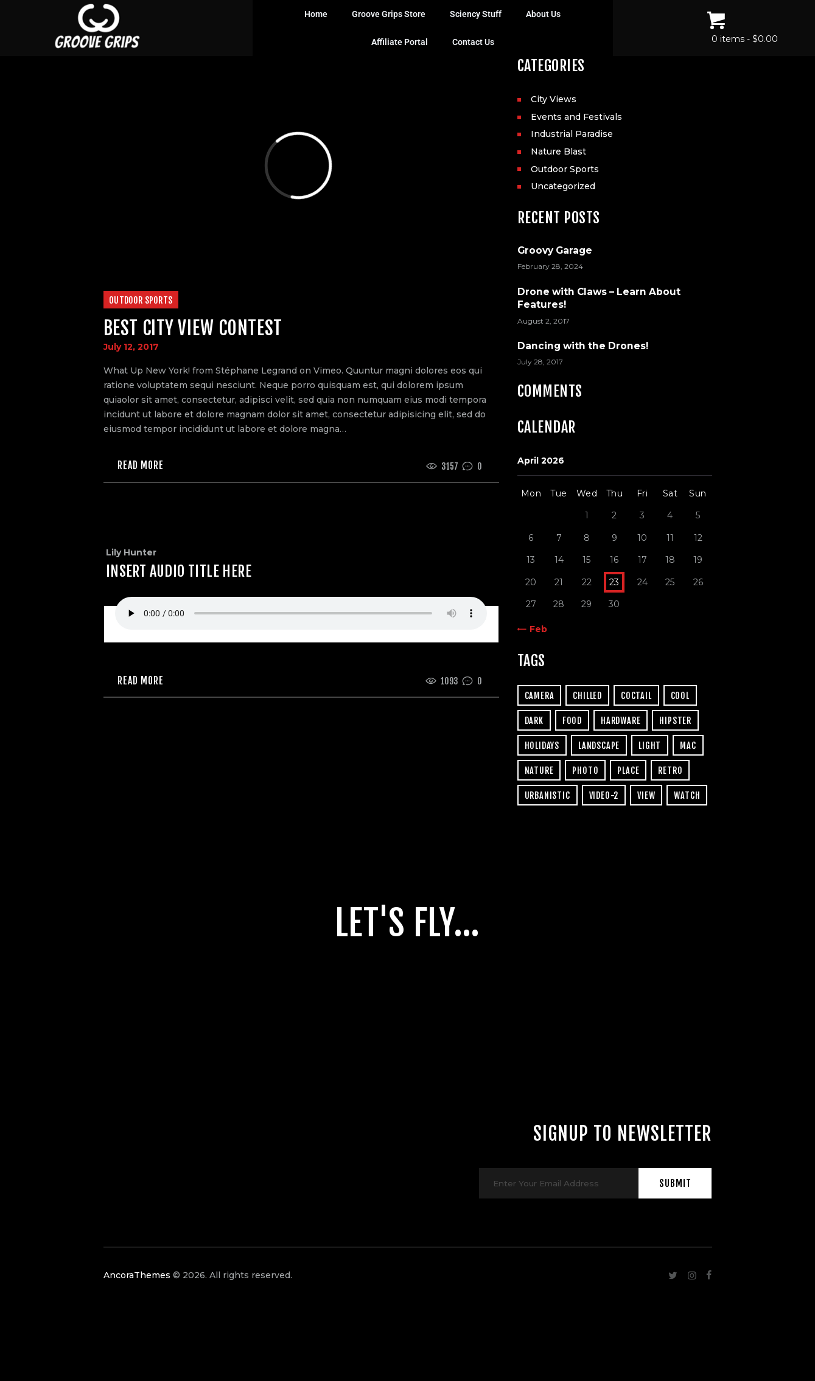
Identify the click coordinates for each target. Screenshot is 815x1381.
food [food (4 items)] (572, 720)
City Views (553, 99)
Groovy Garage (554, 250)
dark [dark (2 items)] (534, 720)
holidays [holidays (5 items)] (542, 745)
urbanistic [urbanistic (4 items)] (547, 795)
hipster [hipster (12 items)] (675, 720)
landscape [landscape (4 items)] (599, 745)
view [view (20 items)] (646, 795)
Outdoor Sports (140, 300)
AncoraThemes (136, 1305)
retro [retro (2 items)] (670, 770)
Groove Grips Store (388, 14)
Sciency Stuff (476, 14)
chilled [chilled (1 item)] (587, 695)
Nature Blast (558, 151)
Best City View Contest (192, 328)
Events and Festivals (576, 116)
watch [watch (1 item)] (687, 795)
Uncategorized (563, 186)
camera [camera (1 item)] (539, 695)
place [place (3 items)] (628, 770)
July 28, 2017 (540, 361)
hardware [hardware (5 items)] (620, 720)
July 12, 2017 (131, 346)
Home (315, 14)
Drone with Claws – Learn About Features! (598, 298)
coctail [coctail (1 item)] (636, 695)
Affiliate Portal (399, 42)
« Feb (534, 629)
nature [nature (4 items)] (539, 770)
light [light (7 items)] (649, 745)
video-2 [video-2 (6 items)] (604, 795)
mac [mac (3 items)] (688, 745)
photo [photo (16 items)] (585, 770)
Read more (140, 466)
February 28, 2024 (550, 266)
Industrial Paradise (572, 133)
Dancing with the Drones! (582, 346)
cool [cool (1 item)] (680, 695)
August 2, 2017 (543, 320)
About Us (543, 14)
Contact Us (473, 42)
